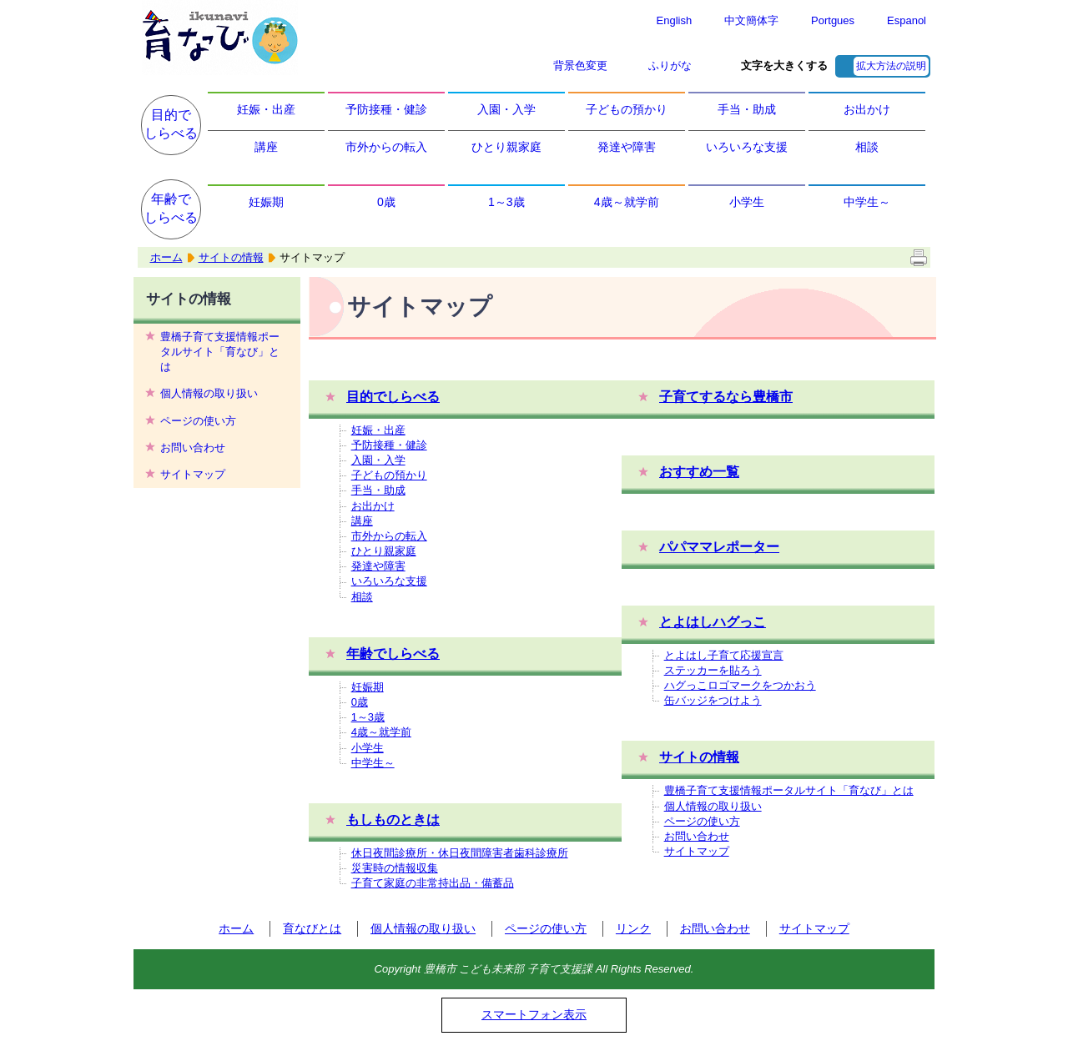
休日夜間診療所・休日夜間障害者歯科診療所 (459, 853)
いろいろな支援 (747, 146)
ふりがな (670, 65)
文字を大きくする (784, 65)
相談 (867, 146)
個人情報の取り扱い (209, 393)
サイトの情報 (231, 257)
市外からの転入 (386, 146)
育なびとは (312, 928)
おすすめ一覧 (699, 472)
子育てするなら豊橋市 (726, 397)
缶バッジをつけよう (713, 700)
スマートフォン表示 (534, 1014)
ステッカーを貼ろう (713, 670)
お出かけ (867, 109)
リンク (633, 928)
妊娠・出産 (266, 109)
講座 (266, 146)
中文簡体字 (751, 20)
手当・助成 (747, 109)
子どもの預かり (627, 109)
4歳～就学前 (626, 202)
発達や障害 (626, 146)
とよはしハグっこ (712, 622)
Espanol (906, 20)
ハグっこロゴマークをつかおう (740, 685)
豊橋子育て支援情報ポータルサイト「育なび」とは (220, 351)
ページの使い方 (198, 421)
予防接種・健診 (386, 109)
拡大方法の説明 (891, 66)
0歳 (386, 202)
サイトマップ (192, 474)
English (675, 20)
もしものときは (393, 819)
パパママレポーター (719, 547)
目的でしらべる (171, 124)
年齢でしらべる (171, 208)
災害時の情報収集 (394, 868)
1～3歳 (506, 202)
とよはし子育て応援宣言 (723, 655)
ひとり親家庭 (506, 146)
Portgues (832, 20)
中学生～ (867, 202)
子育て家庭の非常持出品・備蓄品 (432, 883)
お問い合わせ (192, 447)
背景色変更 (580, 65)
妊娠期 (266, 202)
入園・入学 (506, 109)
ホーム (166, 257)
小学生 (746, 202)
